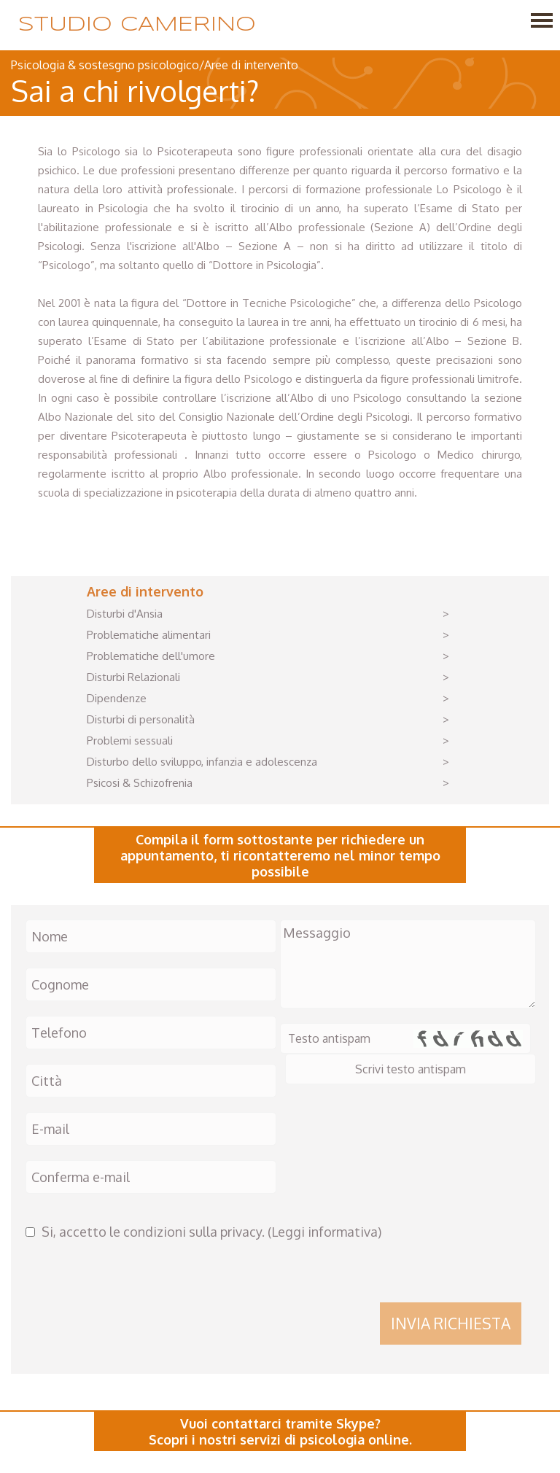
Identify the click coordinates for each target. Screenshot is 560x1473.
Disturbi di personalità (141, 719)
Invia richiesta (450, 1323)
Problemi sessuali (130, 740)
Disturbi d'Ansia (125, 614)
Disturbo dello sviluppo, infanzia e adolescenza (202, 762)
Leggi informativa (324, 1232)
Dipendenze (117, 698)
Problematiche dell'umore (151, 656)
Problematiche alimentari (149, 635)
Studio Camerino (137, 25)
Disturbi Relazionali (133, 677)
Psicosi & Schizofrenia (139, 783)
